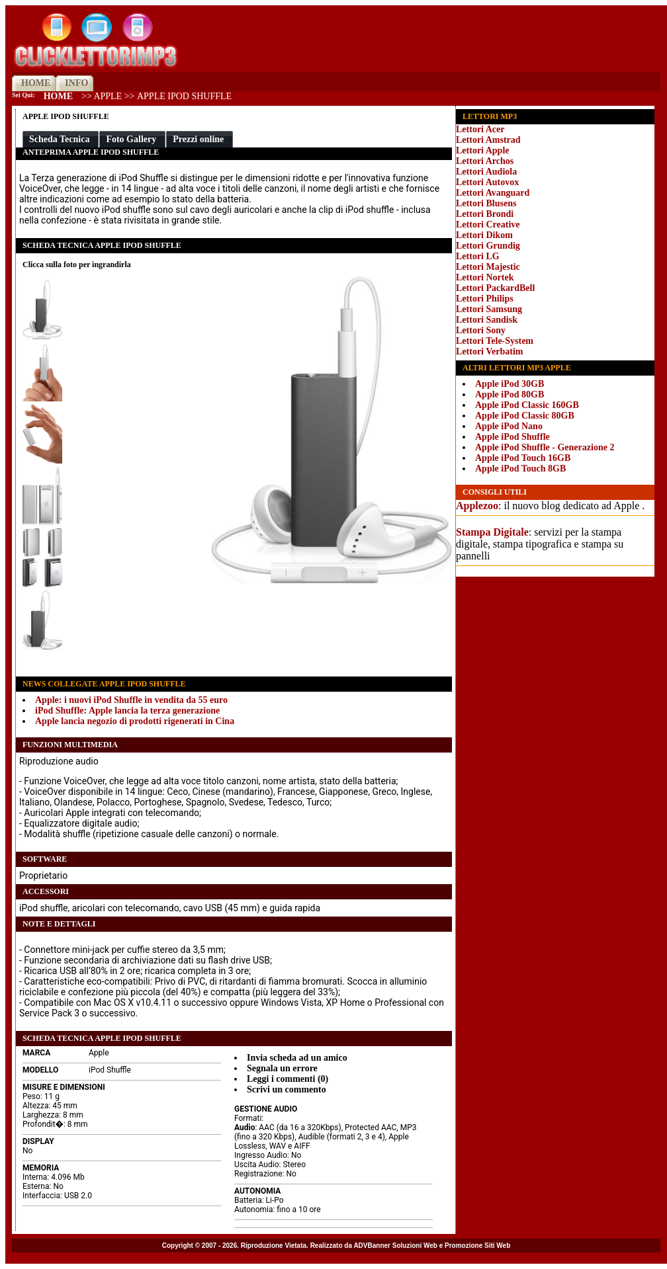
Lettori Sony (481, 330)
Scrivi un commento (286, 1089)
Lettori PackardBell (495, 288)
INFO (76, 83)
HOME (35, 83)
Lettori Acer (480, 129)
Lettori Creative (488, 224)
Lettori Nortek (484, 277)
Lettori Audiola (486, 172)
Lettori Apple (483, 150)
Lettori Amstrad (488, 140)
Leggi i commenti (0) (287, 1079)
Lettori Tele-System (494, 341)
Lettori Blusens (486, 203)
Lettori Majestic (488, 267)
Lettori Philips (484, 299)
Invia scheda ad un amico (297, 1058)
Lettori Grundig (488, 246)
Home (58, 96)
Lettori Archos (484, 161)
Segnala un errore (282, 1068)
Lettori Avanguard (492, 193)
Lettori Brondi (484, 214)
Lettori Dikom (484, 235)
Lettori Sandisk (486, 320)
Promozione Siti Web (477, 1245)
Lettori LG (478, 256)
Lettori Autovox (487, 182)
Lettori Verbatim (489, 351)
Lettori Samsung (489, 309)
